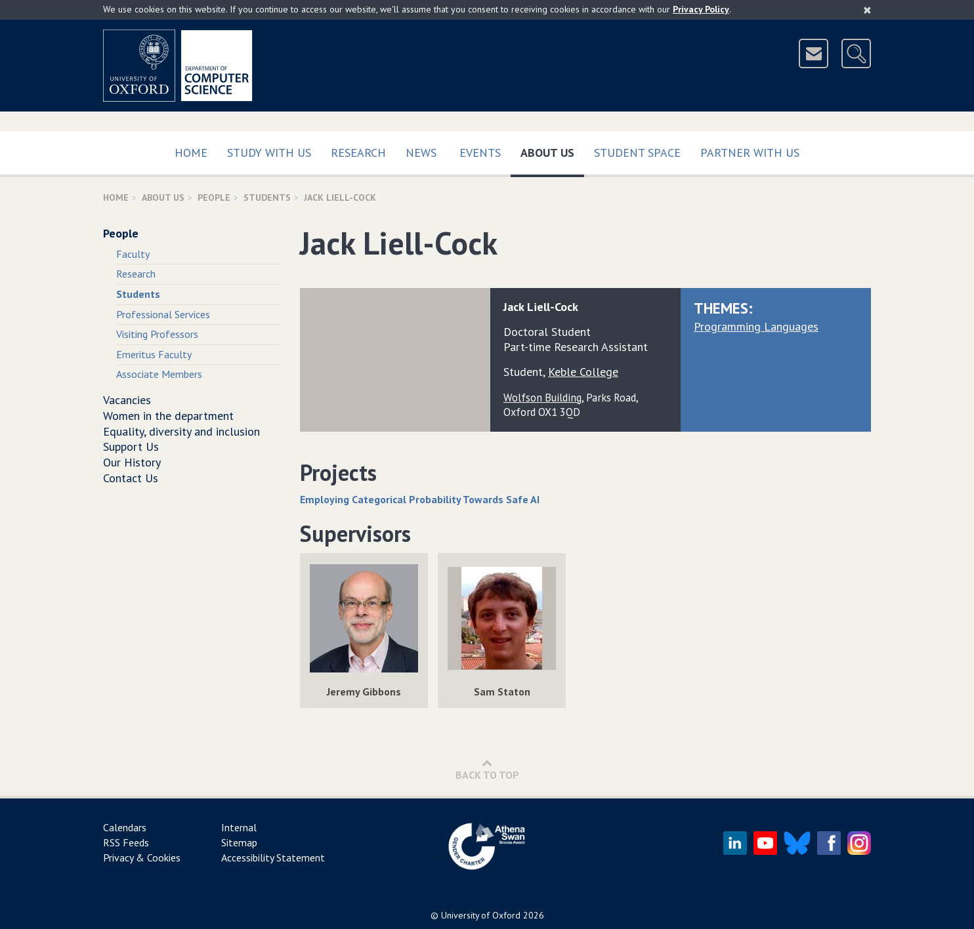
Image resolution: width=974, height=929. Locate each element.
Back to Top (487, 769)
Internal (239, 827)
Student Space (637, 152)
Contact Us (130, 477)
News (421, 152)
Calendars (124, 827)
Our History (132, 462)
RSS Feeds (126, 842)
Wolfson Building (542, 397)
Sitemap (239, 842)
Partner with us (749, 152)
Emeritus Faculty (154, 354)
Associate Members (159, 374)
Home (191, 152)
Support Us (131, 446)
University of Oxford (480, 915)
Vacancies (127, 399)
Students (267, 197)
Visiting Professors (157, 334)
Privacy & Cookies (141, 857)
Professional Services (163, 314)
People (214, 197)
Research (358, 152)
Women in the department (168, 415)
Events (480, 152)
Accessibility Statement (273, 857)
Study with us (269, 152)
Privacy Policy (701, 9)
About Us (552, 150)
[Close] (867, 10)
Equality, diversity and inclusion (181, 431)
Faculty (133, 253)
